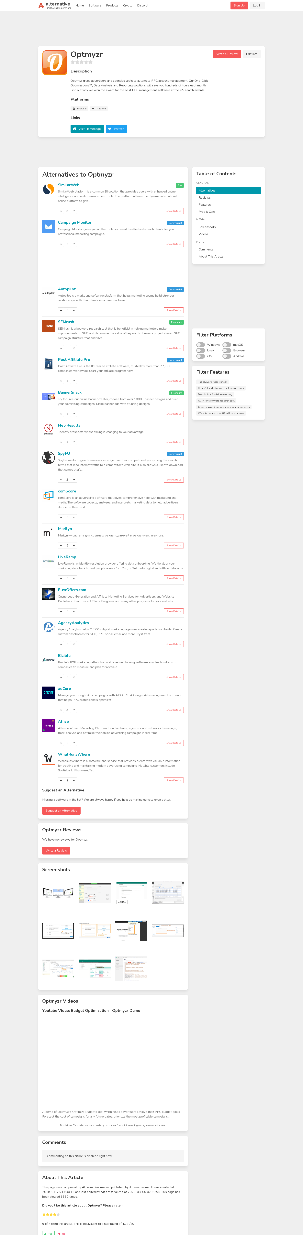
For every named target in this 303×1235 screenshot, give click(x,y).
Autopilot (67, 289)
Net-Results (69, 425)
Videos (203, 234)
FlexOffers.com (72, 589)
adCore (64, 688)
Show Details (173, 211)
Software (95, 5)
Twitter (119, 129)
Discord (142, 5)
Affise (63, 721)
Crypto (127, 5)
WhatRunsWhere (74, 754)
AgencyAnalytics (73, 622)
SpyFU (64, 453)
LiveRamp (67, 557)
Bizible (64, 655)
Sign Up (239, 5)
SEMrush (66, 322)
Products (112, 5)
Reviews (205, 197)
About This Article (211, 256)
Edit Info (251, 54)
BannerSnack (70, 392)
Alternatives (207, 190)
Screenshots (207, 227)
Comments (206, 249)
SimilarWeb (68, 185)
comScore (67, 491)
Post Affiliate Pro (74, 359)
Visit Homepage (90, 129)
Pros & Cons (207, 212)
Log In (257, 5)
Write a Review (227, 54)
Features (205, 205)
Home (79, 5)
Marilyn (65, 528)
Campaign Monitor (75, 222)
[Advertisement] (151, 30)
